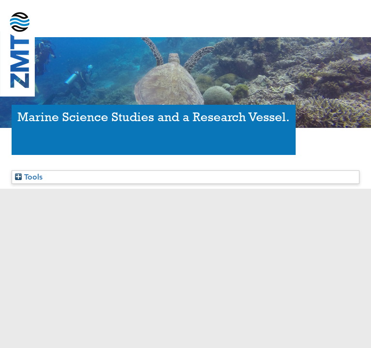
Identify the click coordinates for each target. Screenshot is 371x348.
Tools (29, 176)
